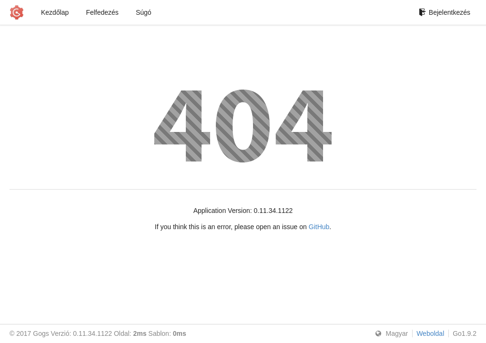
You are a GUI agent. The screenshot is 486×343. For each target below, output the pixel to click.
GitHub (319, 227)
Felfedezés (102, 12)
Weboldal (430, 333)
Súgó (144, 12)
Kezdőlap (55, 12)
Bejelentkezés (444, 12)
